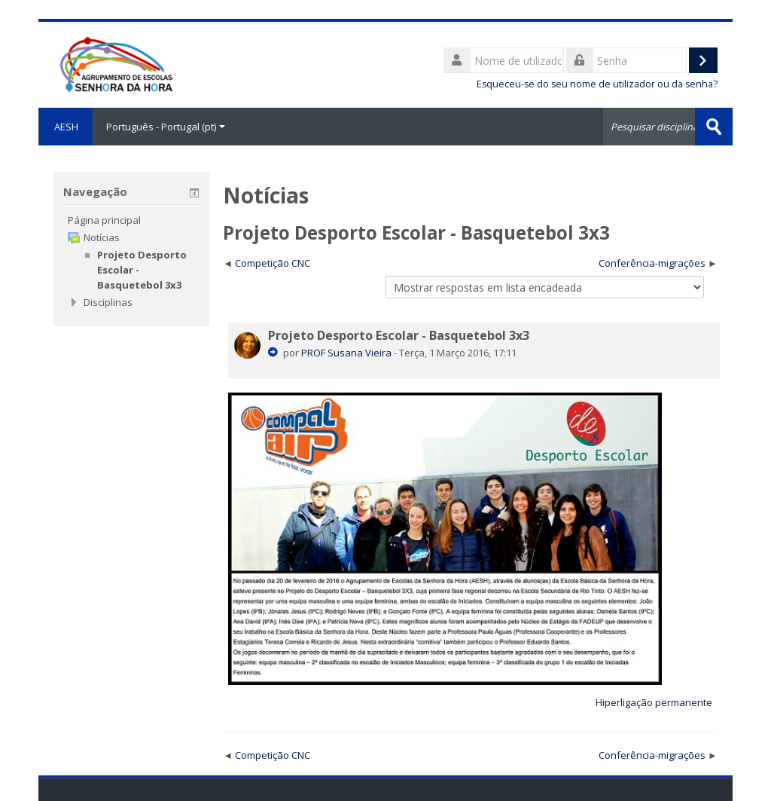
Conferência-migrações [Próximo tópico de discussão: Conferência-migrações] (652, 263)
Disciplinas (108, 302)
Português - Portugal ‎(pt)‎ (165, 126)
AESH (65, 126)
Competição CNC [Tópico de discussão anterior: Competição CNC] (272, 263)
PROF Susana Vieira (346, 352)
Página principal (104, 220)
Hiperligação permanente (654, 702)
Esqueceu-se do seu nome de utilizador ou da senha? (597, 84)
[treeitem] (131, 220)
